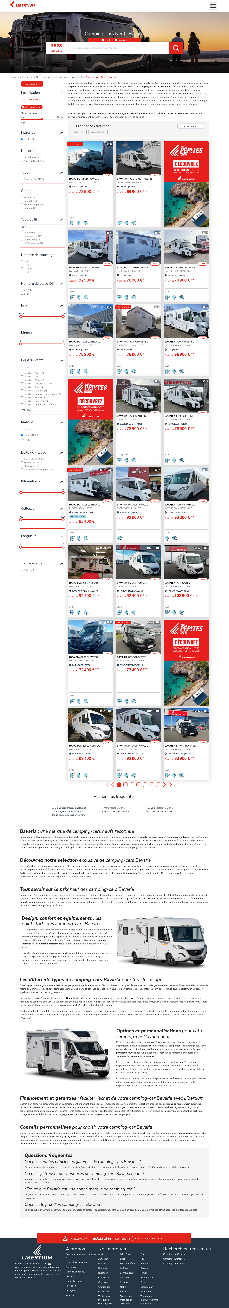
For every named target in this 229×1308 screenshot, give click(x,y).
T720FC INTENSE (180, 263)
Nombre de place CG (37, 279)
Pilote (143, 1250)
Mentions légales (116, 1305)
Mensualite (30, 329)
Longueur (28, 532)
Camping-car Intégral (174, 1255)
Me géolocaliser (31, 103)
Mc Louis (124, 1273)
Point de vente (32, 356)
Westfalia (145, 1287)
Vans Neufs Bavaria (114, 804)
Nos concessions (200, 4)
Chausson (103, 1287)
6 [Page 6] (151, 781)
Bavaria (102, 1259)
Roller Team (146, 1273)
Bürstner (103, 1269)
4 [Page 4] (138, 781)
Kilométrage (30, 477)
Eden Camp (126, 1250)
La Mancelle (126, 1264)
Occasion (122, 36)
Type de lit (29, 215)
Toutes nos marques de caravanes (126, 1296)
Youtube (70, 1291)
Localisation (30, 89)
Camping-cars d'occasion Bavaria (69, 804)
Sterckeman (146, 1283)
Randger (144, 1259)
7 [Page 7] (158, 781)
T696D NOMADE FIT (86, 175)
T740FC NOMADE (180, 742)
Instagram (71, 1286)
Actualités (182, 4)
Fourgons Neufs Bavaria (68, 807)
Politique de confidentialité (91, 1305)
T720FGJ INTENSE (132, 263)
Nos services (109, 4)
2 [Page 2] (125, 781)
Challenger (104, 1283)
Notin (123, 1283)
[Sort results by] (190, 122)
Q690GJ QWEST (83, 653)
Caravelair (103, 1273)
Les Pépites (81, 4)
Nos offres (29, 147)
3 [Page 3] (132, 781)
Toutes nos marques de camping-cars (105, 1296)
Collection (29, 504)
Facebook (71, 1282)
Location (148, 4)
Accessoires (124, 4)
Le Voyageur (126, 1269)
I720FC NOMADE (180, 501)
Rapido (144, 1264)
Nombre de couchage (37, 251)
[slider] (20, 312)
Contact (216, 4)
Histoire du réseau (75, 1268)
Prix (24, 301)
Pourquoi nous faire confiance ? (81, 1252)
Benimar (102, 1264)
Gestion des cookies (138, 1305)
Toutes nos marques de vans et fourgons (149, 1296)
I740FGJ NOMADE (132, 501)
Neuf (107, 36)
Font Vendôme (128, 1259)
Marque (27, 418)
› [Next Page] (164, 781)
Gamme (27, 187)
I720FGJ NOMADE (84, 742)
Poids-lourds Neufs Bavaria (160, 807)
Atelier (137, 4)
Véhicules (95, 4)
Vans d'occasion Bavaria (160, 804)
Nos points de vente (76, 1258)
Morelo (124, 1278)
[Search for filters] (42, 223)
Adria (101, 1250)
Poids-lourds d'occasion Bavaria (68, 811)
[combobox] (128, 43)
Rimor (143, 1269)
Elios (122, 1255)
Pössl (143, 1255)
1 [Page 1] (118, 781)
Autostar (103, 1255)
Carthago (103, 1278)
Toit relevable (31, 559)
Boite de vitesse (33, 448)
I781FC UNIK (177, 579)
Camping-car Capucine (175, 1250)
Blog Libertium (74, 1277)
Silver (143, 1278)
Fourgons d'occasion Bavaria (114, 807)
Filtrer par (29, 128)
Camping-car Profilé (173, 1259)
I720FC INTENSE (179, 338)
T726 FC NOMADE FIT (134, 175)
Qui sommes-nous (164, 4)
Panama (124, 1287)
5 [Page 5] (145, 781)
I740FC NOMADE (84, 263)
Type (24, 168)
